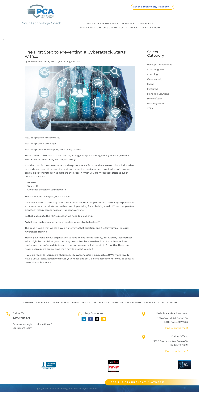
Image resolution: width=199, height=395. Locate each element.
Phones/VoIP (154, 98)
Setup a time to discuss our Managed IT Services (109, 28)
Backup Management (159, 64)
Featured (75, 61)
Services (127, 24)
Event (150, 84)
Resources (144, 24)
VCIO (150, 108)
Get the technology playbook (144, 382)
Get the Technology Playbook (151, 6)
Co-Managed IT (155, 69)
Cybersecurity (63, 61)
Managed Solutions (158, 94)
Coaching (152, 74)
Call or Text (20, 313)
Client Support (151, 28)
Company (27, 303)
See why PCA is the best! (101, 24)
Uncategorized (155, 103)
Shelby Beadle (35, 61)
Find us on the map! (176, 328)
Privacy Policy (81, 303)
